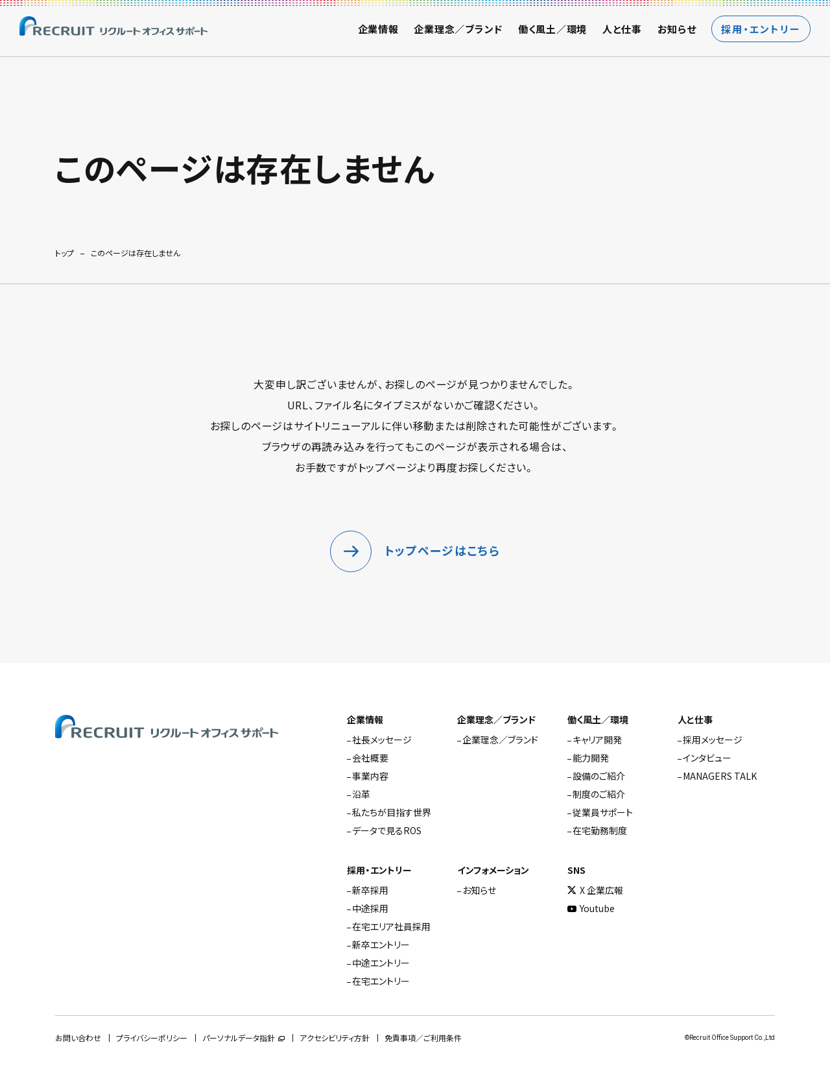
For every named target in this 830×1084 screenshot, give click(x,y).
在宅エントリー (381, 980)
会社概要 (370, 757)
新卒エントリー (381, 944)
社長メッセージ (382, 739)
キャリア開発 (597, 739)
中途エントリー (381, 962)
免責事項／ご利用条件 (423, 1038)
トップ (64, 253)
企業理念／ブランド (458, 29)
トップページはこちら (442, 551)
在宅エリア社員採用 (391, 926)
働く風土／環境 (552, 29)
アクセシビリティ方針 (335, 1038)
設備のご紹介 (599, 775)
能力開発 (591, 757)
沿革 (361, 794)
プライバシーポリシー (151, 1038)
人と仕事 (622, 29)
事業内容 (370, 775)
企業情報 (378, 29)
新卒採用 (370, 890)
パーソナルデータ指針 (238, 1038)
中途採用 (370, 908)
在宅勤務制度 (600, 830)
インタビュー (707, 757)
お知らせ (677, 29)
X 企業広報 (595, 890)
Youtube (591, 908)
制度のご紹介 (599, 794)
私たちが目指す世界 (391, 812)
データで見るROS (386, 830)
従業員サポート (603, 812)
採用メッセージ (712, 739)
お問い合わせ (78, 1038)
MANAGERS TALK (720, 775)
